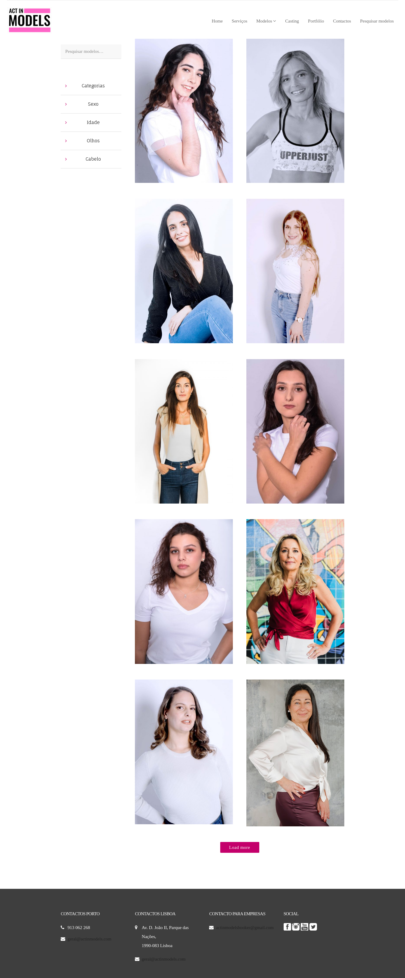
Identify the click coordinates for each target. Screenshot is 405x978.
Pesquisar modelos (377, 21)
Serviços (239, 21)
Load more (239, 847)
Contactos (342, 21)
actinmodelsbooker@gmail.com (245, 927)
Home (217, 21)
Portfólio (316, 21)
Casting (292, 21)
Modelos (266, 21)
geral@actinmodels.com (89, 939)
